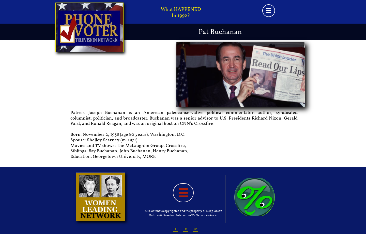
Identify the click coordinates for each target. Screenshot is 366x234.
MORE (149, 157)
